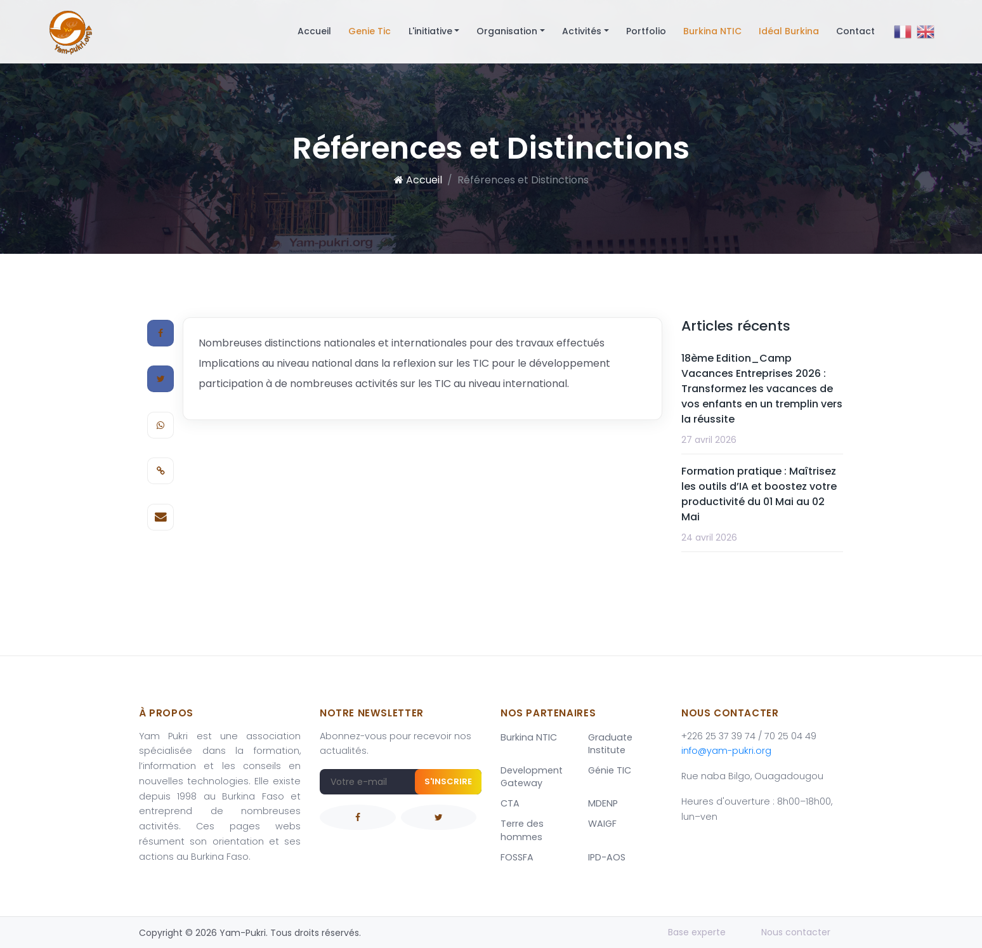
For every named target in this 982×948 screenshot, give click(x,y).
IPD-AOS (606, 857)
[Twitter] (160, 378)
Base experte (697, 932)
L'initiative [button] (430, 31)
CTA (510, 803)
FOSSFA (517, 857)
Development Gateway (532, 776)
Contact (855, 31)
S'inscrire (448, 781)
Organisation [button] (506, 31)
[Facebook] (160, 333)
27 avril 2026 (708, 439)
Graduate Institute (610, 743)
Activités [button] (581, 31)
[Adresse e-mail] (400, 781)
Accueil (314, 31)
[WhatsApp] (160, 425)
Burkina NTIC (712, 31)
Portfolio (646, 31)
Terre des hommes (522, 830)
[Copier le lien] (160, 471)
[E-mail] (160, 517)
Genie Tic (369, 31)
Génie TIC (609, 770)
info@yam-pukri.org (726, 750)
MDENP (603, 803)
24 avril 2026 (709, 537)
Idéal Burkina (789, 31)
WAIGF (602, 823)
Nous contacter (795, 932)
